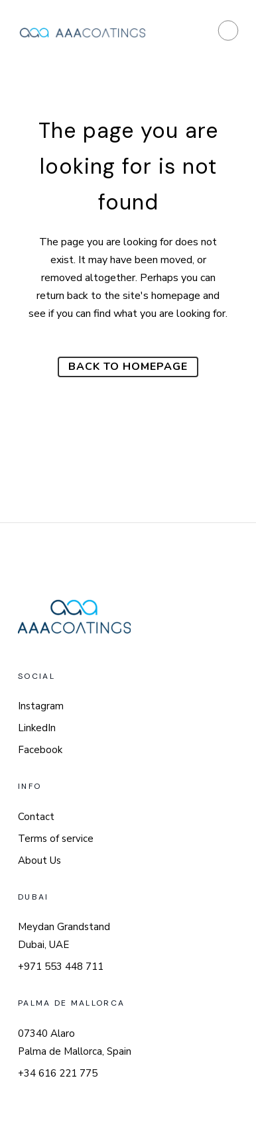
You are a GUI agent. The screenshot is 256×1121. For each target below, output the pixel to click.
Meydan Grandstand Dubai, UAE (64, 935)
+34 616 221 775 (57, 1073)
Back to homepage (128, 366)
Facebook (40, 749)
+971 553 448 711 (60, 966)
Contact (36, 816)
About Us (39, 860)
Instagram (41, 706)
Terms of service (56, 838)
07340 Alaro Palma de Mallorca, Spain (74, 1042)
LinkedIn (37, 728)
